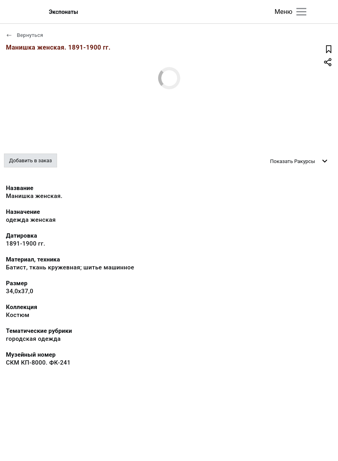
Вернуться (24, 35)
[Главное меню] (301, 11)
